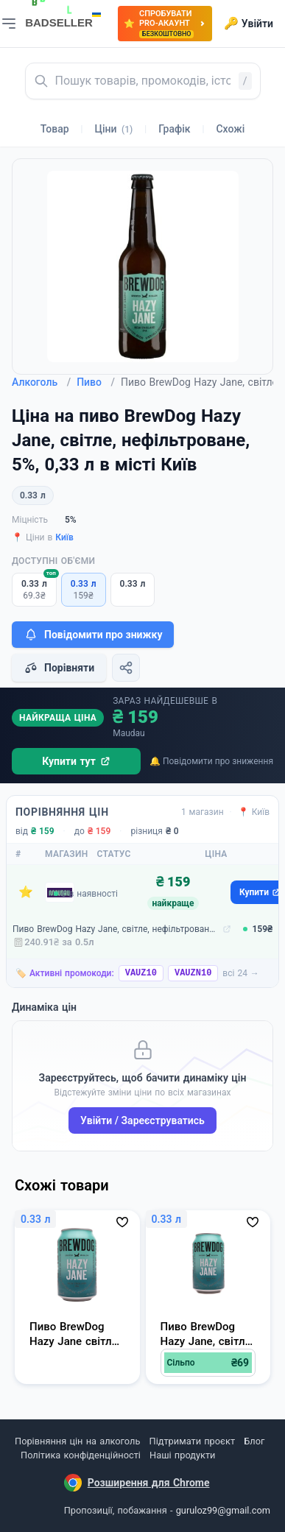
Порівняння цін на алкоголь (77, 1441)
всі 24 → (240, 973)
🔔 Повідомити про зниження (211, 761)
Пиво (96, 382)
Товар (55, 129)
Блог (254, 1441)
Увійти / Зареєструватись (142, 1120)
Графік (174, 129)
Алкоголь (41, 382)
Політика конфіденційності (81, 1455)
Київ (64, 537)
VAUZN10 (193, 973)
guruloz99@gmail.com (223, 1510)
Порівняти (59, 667)
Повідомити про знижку (93, 634)
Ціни (114, 129)
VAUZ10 (141, 973)
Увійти (248, 23)
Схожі (230, 129)
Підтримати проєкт (192, 1441)
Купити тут (76, 761)
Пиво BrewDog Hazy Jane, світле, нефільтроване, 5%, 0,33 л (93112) (116, 929)
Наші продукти (182, 1455)
